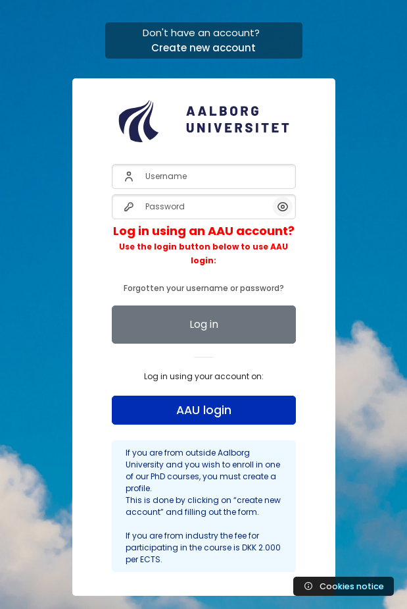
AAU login (203, 410)
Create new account (203, 48)
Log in (203, 324)
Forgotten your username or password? (204, 260)
